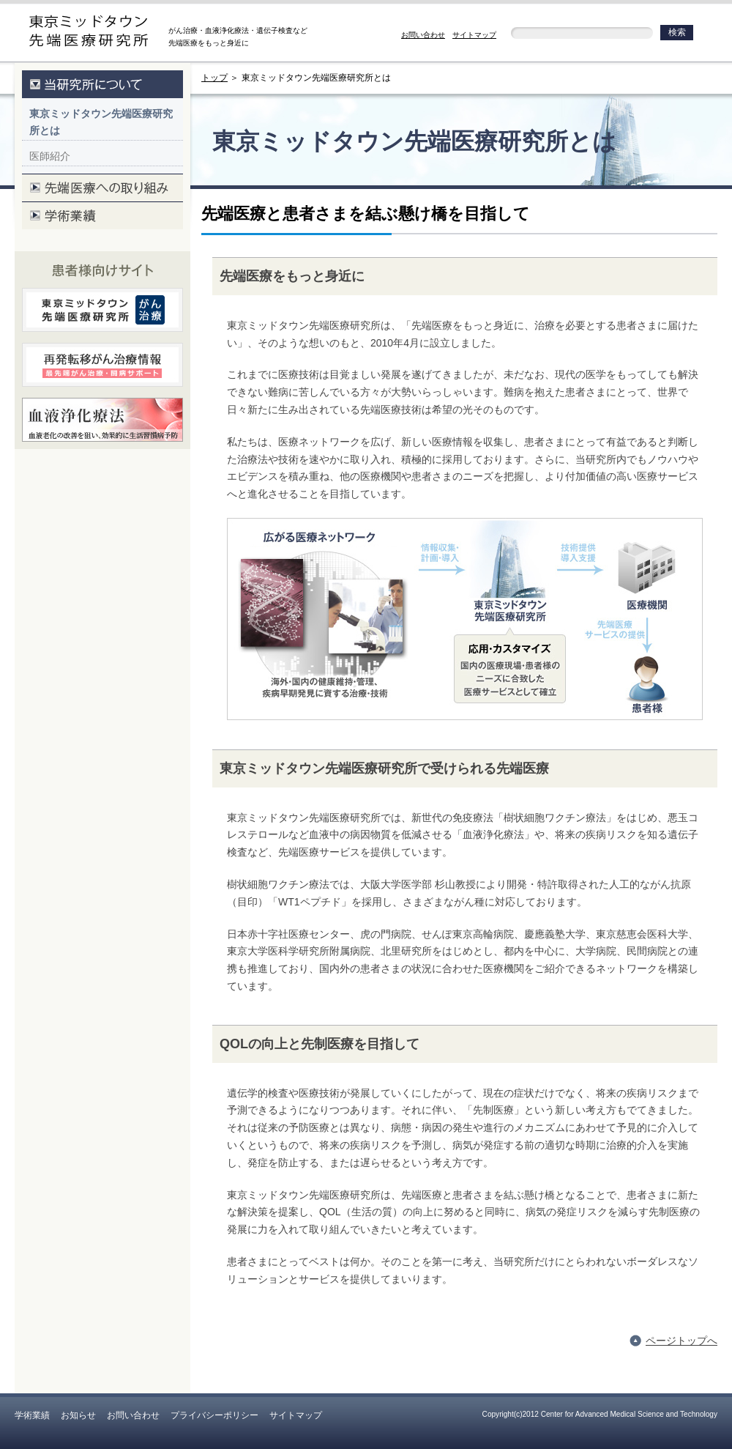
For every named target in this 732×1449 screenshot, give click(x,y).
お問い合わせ (423, 35)
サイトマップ (474, 35)
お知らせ (78, 1415)
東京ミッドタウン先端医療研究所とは (101, 122)
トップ (214, 78)
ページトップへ (681, 1340)
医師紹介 (49, 156)
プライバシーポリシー (214, 1415)
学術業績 (32, 1415)
